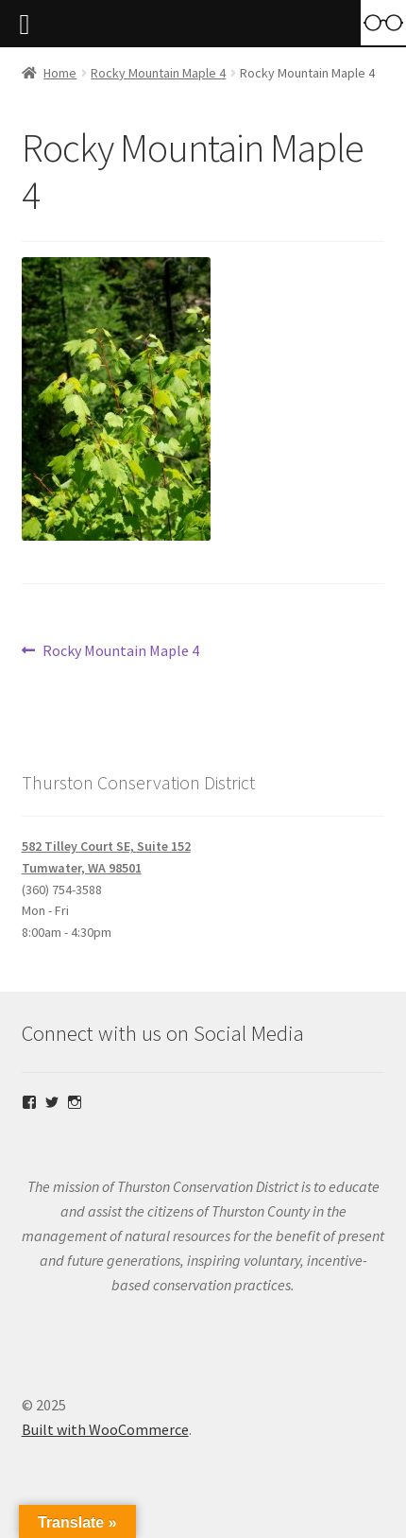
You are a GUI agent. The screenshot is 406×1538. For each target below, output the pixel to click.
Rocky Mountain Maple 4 (158, 72)
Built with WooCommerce (105, 1429)
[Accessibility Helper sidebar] (383, 22)
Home (59, 72)
